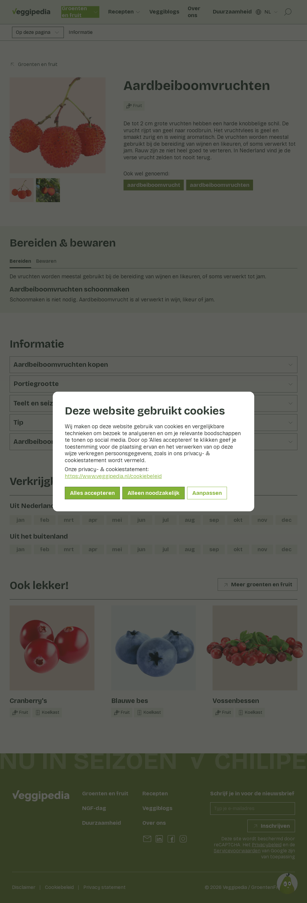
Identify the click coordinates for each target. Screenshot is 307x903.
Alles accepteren (92, 493)
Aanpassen (207, 493)
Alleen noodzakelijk (153, 493)
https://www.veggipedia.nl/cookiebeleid (113, 476)
